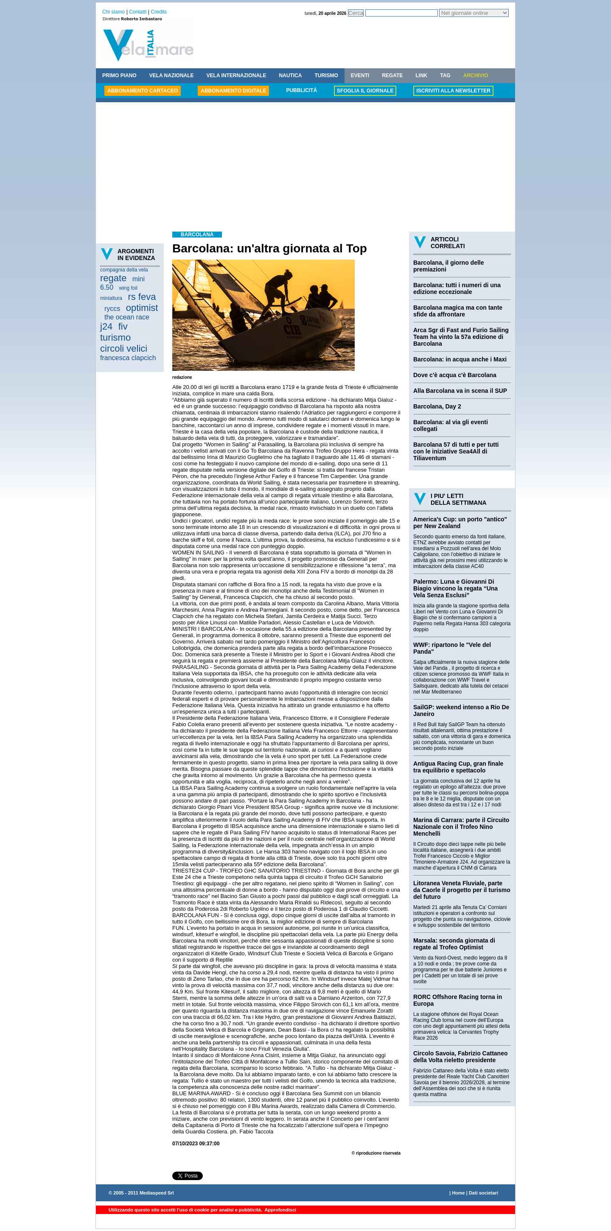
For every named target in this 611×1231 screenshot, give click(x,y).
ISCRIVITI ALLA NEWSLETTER (453, 91)
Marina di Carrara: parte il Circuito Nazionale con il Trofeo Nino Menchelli (461, 827)
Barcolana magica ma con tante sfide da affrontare (457, 311)
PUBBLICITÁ (301, 90)
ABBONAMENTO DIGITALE (233, 91)
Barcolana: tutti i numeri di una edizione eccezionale (457, 288)
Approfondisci (279, 1209)
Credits (159, 12)
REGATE (392, 75)
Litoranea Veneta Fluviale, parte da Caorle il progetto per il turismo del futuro (461, 890)
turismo (115, 337)
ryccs (112, 308)
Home (458, 1192)
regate (113, 278)
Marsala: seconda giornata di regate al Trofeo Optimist (454, 944)
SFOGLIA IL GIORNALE (365, 91)
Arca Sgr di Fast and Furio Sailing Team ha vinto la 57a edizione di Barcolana (461, 337)
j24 (106, 326)
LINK (421, 75)
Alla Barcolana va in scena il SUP (460, 390)
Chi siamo (113, 12)
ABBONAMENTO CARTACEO (142, 91)
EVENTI (360, 75)
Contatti (137, 12)
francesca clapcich (128, 357)
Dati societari (483, 1192)
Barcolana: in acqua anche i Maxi (460, 359)
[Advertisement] (305, 168)
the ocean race (126, 317)
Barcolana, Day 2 (437, 406)
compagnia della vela (124, 270)
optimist (142, 307)
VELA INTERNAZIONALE (236, 75)
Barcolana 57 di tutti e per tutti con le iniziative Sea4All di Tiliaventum (456, 451)
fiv (123, 326)
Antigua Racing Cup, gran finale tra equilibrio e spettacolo (458, 767)
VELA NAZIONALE (171, 75)
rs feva (142, 296)
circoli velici (123, 348)
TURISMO (326, 75)
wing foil (128, 288)
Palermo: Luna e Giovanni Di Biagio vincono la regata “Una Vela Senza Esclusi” (455, 588)
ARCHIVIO (475, 75)
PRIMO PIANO (119, 75)
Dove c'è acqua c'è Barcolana (454, 375)
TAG (445, 75)
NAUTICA (290, 75)
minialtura (111, 298)
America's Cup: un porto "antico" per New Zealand (460, 522)
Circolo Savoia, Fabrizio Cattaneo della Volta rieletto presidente (460, 1056)
